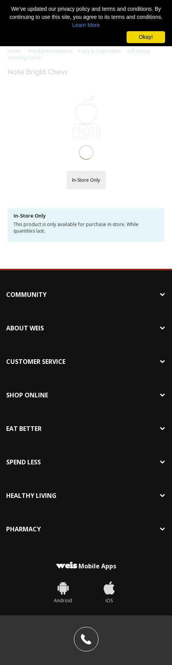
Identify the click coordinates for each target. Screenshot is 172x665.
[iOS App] (109, 533)
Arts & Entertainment (49, 51)
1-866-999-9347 (67, 627)
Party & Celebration (99, 51)
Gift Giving (138, 51)
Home (14, 51)
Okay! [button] (146, 37)
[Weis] (63, 533)
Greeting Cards (24, 57)
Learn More (86, 25)
